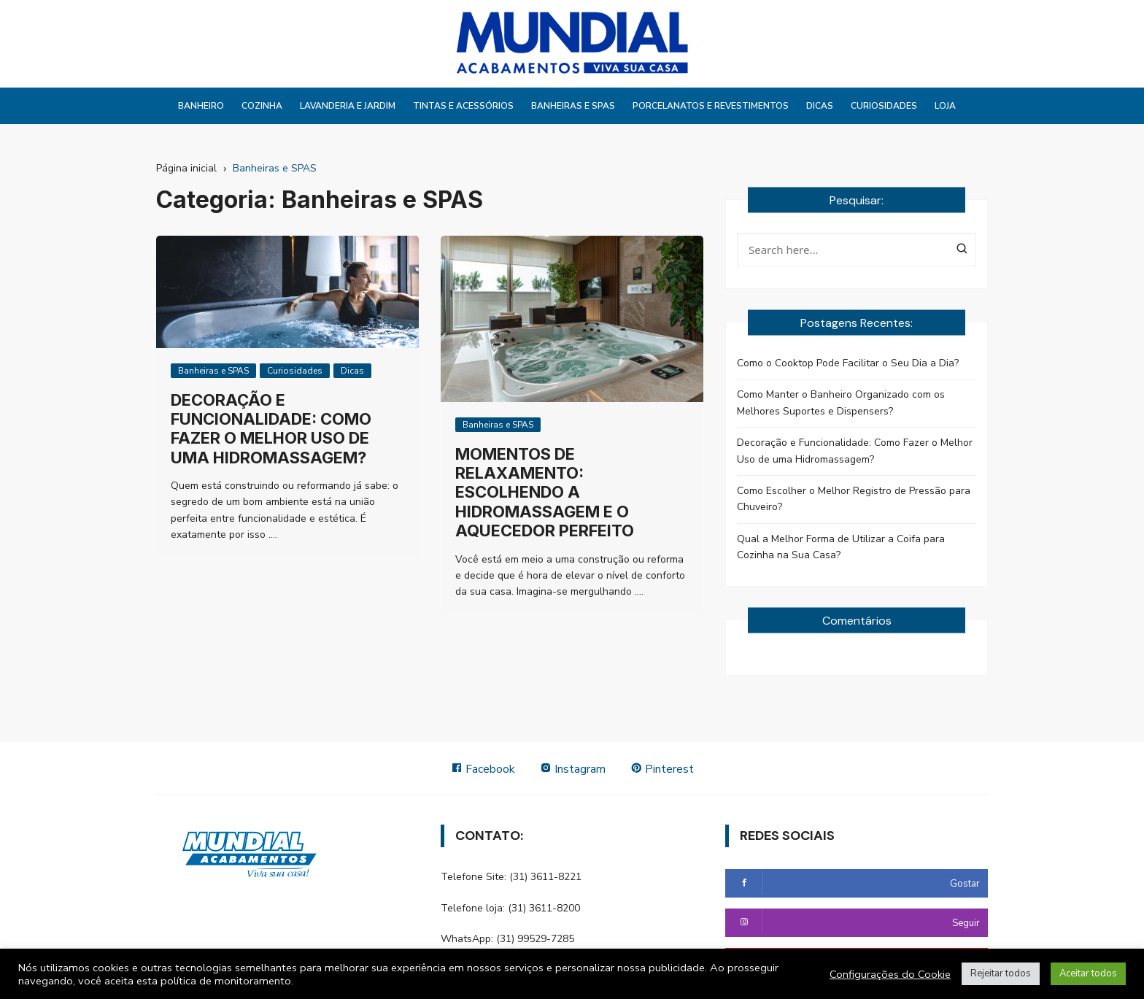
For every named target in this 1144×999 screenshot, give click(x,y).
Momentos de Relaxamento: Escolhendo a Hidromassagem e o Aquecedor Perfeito (544, 492)
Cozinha (261, 106)
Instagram (573, 769)
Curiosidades (884, 106)
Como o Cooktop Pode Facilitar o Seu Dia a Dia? (848, 363)
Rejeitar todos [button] (1000, 973)
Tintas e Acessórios (463, 106)
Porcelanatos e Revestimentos (711, 106)
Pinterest (662, 769)
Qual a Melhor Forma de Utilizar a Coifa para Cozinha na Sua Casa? (841, 547)
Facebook (483, 769)
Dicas (819, 106)
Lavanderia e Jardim (347, 106)
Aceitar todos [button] (1088, 973)
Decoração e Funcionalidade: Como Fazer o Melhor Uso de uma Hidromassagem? (271, 428)
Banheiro (201, 106)
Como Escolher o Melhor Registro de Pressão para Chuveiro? (853, 499)
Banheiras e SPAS (573, 106)
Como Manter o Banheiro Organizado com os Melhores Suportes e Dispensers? (841, 402)
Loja (945, 106)
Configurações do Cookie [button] (890, 974)
